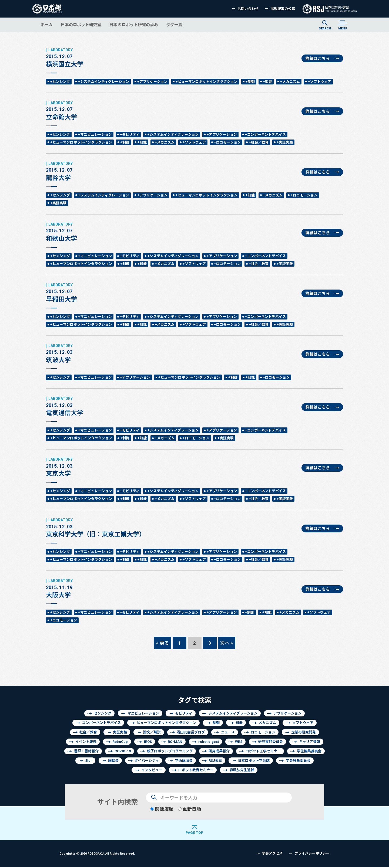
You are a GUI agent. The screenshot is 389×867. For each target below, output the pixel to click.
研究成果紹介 (219, 751)
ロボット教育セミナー (195, 770)
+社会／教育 (259, 142)
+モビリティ (129, 134)
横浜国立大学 (64, 57)
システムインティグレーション (233, 713)
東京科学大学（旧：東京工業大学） (95, 527)
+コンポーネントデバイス (265, 134)
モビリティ (183, 713)
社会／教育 (88, 732)
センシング (102, 713)
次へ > (226, 643)
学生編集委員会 (309, 751)
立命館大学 (61, 110)
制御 (216, 723)
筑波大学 (59, 353)
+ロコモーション (227, 142)
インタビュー (151, 770)
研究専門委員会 (270, 741)
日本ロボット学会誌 (254, 760)
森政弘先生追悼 (242, 770)
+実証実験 (285, 142)
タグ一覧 (174, 25)
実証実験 (120, 732)
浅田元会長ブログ (191, 732)
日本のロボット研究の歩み (133, 25)
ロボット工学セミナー (263, 751)
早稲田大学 (61, 292)
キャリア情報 (309, 741)
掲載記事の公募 (282, 9)
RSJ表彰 (215, 760)
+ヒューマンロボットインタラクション (206, 81)
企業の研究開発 (303, 732)
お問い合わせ (248, 9)
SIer (88, 760)
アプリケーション (287, 713)
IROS (148, 741)
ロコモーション (263, 732)
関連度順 (161, 809)
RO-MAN (175, 741)
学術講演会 (184, 760)
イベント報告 (85, 741)
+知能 (267, 81)
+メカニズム (290, 81)
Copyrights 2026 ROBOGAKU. (97, 853)
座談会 (113, 760)
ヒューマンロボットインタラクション (166, 723)
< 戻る (162, 643)
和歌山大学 (61, 232)
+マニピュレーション (95, 134)
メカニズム (267, 723)
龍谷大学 (59, 171)
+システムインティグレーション (103, 81)
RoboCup (120, 741)
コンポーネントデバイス (101, 723)
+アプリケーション (152, 81)
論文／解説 (152, 732)
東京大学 (59, 467)
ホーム (47, 25)
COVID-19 (123, 751)
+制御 (250, 81)
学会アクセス (272, 853)
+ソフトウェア (319, 81)
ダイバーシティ (147, 760)
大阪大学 (59, 588)
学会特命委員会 (298, 760)
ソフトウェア (302, 723)
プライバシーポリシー (312, 853)
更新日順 (189, 809)
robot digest (208, 741)
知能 (239, 723)
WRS (238, 741)
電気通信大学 (64, 406)
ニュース (228, 732)
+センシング (60, 81)
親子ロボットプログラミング (170, 751)
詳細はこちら (318, 58)
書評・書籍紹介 (86, 751)
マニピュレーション (143, 713)
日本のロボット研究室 (81, 25)
